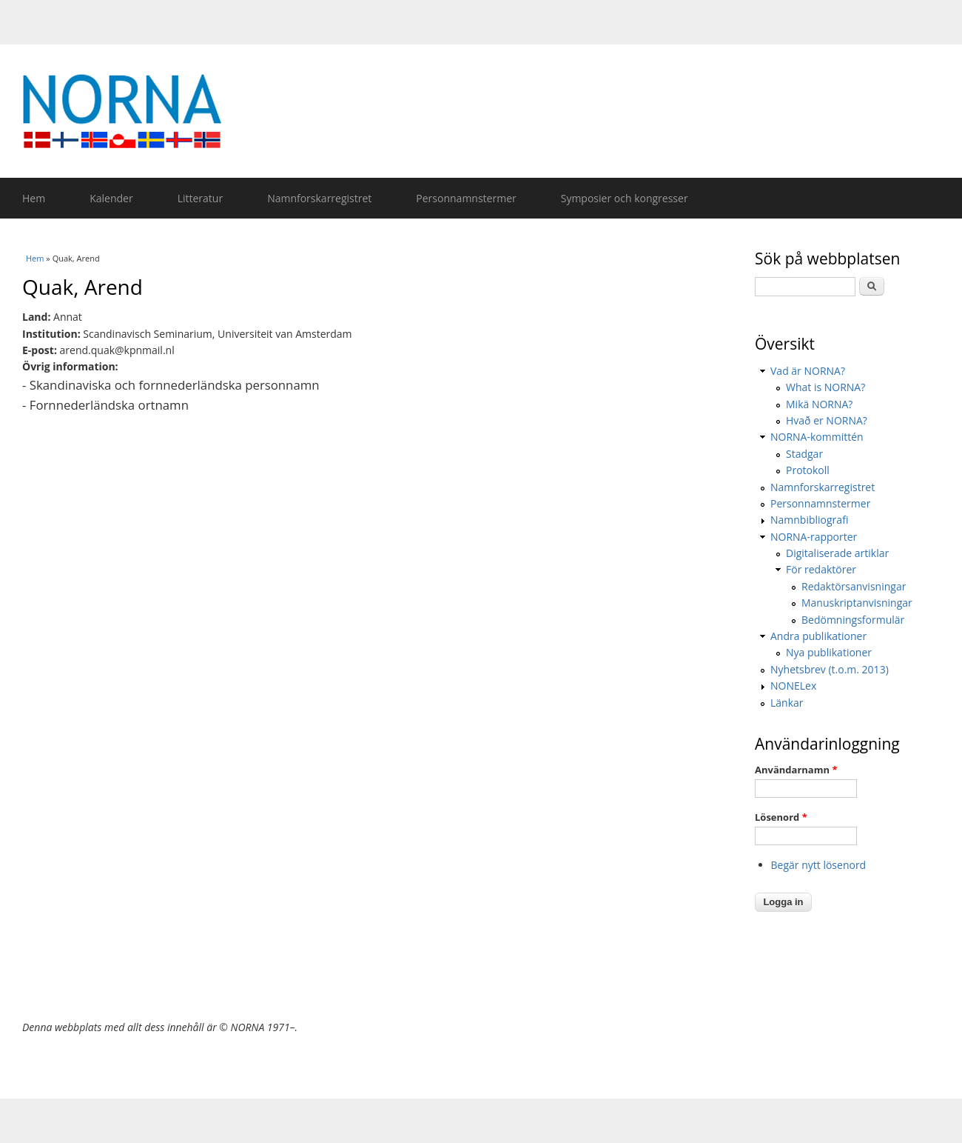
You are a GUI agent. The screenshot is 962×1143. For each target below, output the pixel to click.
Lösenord (781, 817)
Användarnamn (796, 769)
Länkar (787, 703)
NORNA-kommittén (817, 437)
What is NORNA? (825, 387)
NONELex (793, 686)
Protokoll (808, 470)
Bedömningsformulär (852, 620)
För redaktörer (821, 569)
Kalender (111, 198)
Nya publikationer (829, 652)
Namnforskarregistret (319, 198)
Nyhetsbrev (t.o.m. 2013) (829, 669)
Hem (33, 198)
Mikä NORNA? (819, 404)
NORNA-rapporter (813, 537)
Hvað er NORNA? (826, 420)
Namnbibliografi (809, 520)
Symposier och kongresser (624, 198)
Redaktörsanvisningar (853, 586)
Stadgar (804, 454)
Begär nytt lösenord (819, 865)
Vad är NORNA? (807, 371)
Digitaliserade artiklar (837, 553)
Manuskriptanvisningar (856, 603)
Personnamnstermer (466, 198)
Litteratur (200, 198)
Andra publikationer (818, 636)
